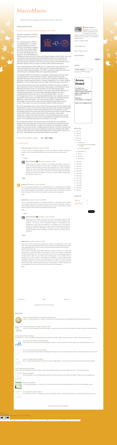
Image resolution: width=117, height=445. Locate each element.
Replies (25, 158)
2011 (77, 183)
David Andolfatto (31, 161)
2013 (77, 178)
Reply (23, 154)
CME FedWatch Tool (80, 46)
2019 (77, 164)
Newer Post (21, 299)
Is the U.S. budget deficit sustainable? (33, 359)
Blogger (66, 406)
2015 (77, 173)
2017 (77, 168)
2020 (77, 161)
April (79, 153)
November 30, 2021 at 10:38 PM (37, 200)
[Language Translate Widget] (83, 69)
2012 (77, 180)
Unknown (24, 184)
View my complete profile (81, 40)
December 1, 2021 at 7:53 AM (46, 217)
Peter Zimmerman (26, 148)
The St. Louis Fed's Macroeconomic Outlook (35, 350)
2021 (77, 140)
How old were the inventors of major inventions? (36, 340)
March (79, 156)
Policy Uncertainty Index (80, 51)
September (81, 151)
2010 (77, 185)
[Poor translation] (7, 417)
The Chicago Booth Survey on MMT (24, 368)
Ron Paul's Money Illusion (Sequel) (32, 391)
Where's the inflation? (28, 373)
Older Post (67, 299)
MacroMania (31, 10)
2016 (77, 171)
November (81, 142)
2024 (77, 133)
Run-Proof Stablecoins (83, 148)
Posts (77, 200)
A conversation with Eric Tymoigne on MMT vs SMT (36, 326)
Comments (79, 203)
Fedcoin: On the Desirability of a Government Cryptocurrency (39, 317)
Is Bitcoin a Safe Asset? (29, 382)
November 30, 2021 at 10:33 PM (36, 184)
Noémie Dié (24, 200)
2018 (77, 166)
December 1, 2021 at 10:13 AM (37, 241)
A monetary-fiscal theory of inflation (24, 336)
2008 (77, 190)
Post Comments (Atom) (47, 305)
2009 (77, 187)
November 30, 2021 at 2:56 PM (40, 148)
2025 (77, 131)
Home (44, 299)
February (80, 158)
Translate (85, 72)
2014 (77, 175)
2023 (77, 135)
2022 (77, 138)
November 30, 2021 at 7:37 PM (46, 161)
